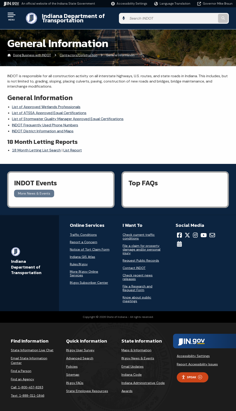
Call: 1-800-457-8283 (27, 384)
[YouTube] (204, 231)
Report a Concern (83, 238)
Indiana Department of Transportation (90, 16)
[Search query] (207, 16)
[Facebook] (179, 231)
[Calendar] (179, 240)
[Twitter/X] (187, 231)
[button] (129, 3)
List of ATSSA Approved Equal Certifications (49, 109)
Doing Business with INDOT (32, 52)
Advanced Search (79, 355)
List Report (72, 146)
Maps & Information (136, 346)
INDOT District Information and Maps (43, 127)
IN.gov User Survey (80, 346)
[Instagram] (195, 231)
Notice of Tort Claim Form (89, 246)
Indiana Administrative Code (143, 379)
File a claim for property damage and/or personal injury (141, 245)
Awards (127, 387)
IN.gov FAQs (74, 379)
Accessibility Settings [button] (193, 352)
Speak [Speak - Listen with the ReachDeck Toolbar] (191, 373)
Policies (72, 363)
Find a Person (21, 367)
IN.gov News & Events (137, 355)
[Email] (212, 231)
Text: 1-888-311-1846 (27, 392)
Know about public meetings (137, 295)
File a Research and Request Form (137, 284)
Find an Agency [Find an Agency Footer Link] (22, 376)
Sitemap (72, 371)
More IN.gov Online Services (84, 270)
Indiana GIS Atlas (82, 253)
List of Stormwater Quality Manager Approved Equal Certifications (68, 115)
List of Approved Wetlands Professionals (46, 103)
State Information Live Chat (32, 346)
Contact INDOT (134, 264)
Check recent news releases (138, 273)
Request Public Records (141, 257)
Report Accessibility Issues (197, 361)
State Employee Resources (87, 387)
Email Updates (132, 363)
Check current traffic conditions (139, 233)
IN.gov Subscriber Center (89, 279)
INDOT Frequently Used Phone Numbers (45, 121)
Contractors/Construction (78, 52)
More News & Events (34, 190)
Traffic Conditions (83, 231)
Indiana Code (131, 371)
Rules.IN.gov (79, 260)
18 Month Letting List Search (36, 146)
